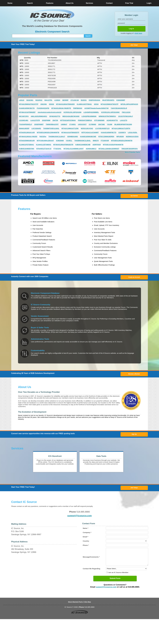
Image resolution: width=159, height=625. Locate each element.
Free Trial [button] (129, 3)
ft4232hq (42, 137)
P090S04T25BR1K (85, 121)
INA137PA (48, 100)
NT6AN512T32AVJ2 (43, 149)
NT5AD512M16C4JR (27, 133)
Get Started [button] (134, 196)
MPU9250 (120, 137)
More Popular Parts (132, 152)
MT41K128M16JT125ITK (121, 129)
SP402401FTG (54, 117)
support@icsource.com (79, 518)
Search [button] (30, 3)
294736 (55, 121)
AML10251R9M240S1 (39, 117)
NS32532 (38, 100)
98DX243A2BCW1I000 (70, 117)
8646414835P (24, 129)
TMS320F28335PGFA (129, 149)
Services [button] (89, 3)
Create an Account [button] (134, 278)
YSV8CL (69, 141)
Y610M (109, 125)
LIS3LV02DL (132, 133)
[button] (52, 15)
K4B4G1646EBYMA (26, 149)
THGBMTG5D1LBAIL (51, 129)
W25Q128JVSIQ (87, 129)
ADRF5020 (97, 145)
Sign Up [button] (134, 436)
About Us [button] (69, 3)
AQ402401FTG (112, 121)
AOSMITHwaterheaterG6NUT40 (96, 109)
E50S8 (51, 104)
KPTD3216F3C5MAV (68, 121)
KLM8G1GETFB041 (84, 104)
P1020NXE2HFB (43, 109)
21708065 (92, 125)
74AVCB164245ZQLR (119, 109)
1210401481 (23, 121)
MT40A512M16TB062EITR (63, 145)
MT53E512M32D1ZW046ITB (121, 141)
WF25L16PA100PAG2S (129, 104)
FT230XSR (105, 141)
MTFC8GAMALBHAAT (45, 141)
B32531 (84, 100)
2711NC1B (75, 100)
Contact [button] (109, 3)
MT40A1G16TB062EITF (70, 133)
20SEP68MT (38, 125)
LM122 (21, 100)
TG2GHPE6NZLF (25, 125)
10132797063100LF (125, 117)
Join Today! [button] (134, 490)
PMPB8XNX (77, 109)
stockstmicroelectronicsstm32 (49, 113)
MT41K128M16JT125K (70, 129)
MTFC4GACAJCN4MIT (90, 133)
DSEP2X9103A (94, 100)
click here (138, 33)
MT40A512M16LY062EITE (61, 109)
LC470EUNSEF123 (102, 129)
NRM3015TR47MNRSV (107, 117)
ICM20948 (60, 141)
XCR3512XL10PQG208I (72, 113)
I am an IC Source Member (118, 578)
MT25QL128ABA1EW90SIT (109, 149)
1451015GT (82, 125)
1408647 (64, 125)
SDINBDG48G (72, 137)
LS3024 (57, 100)
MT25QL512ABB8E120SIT (74, 149)
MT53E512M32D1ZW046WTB (48, 133)
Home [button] (10, 3)
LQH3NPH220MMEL (91, 113)
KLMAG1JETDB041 (43, 145)
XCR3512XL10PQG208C (110, 113)
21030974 (122, 133)
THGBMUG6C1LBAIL (82, 141)
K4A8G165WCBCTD (27, 109)
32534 (96, 104)
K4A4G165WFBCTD (108, 133)
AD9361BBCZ (91, 149)
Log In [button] (131, 28)
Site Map (87, 608)
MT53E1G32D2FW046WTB (113, 145)
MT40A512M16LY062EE (28, 137)
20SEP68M (46, 121)
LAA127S (123, 121)
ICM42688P (120, 100)
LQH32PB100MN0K (89, 117)
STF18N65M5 (99, 121)
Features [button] (49, 3)
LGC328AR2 (36, 129)
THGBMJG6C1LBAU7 (56, 137)
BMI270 (96, 141)
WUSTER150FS (108, 100)
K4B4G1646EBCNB (82, 145)
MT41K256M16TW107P (109, 104)
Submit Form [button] (115, 584)
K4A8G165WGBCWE (88, 137)
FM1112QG (126, 113)
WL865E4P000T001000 (123, 125)
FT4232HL (57, 149)
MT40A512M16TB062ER (65, 104)
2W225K (43, 104)
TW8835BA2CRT (52, 125)
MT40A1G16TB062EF (27, 113)
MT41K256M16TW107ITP (28, 104)
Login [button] (149, 3)
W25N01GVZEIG (132, 137)
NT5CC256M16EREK (106, 137)
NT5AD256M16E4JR (27, 141)
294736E (101, 125)
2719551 (72, 125)
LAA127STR (35, 121)
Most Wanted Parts (75, 608)
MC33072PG (24, 117)
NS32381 (29, 100)
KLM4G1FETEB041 (26, 145)
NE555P (65, 100)
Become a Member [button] (134, 375)
